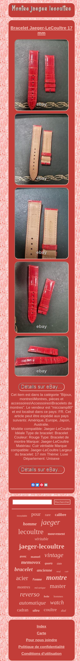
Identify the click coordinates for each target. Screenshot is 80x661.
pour (36, 514)
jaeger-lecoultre (41, 546)
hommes (58, 596)
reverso (30, 594)
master (58, 586)
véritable (41, 539)
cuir (67, 571)
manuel (35, 556)
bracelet (24, 569)
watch (57, 602)
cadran (22, 610)
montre (56, 577)
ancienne (44, 570)
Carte (41, 633)
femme (37, 580)
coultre (50, 609)
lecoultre (31, 532)
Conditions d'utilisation (41, 654)
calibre (60, 515)
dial (63, 610)
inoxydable (22, 516)
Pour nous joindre (41, 640)
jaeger (50, 522)
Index (41, 626)
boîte (46, 596)
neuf (59, 571)
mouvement (56, 534)
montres (23, 587)
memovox (31, 562)
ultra (36, 610)
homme (30, 523)
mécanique (39, 587)
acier (22, 578)
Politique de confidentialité (41, 647)
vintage (54, 554)
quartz (49, 563)
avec (23, 556)
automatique (32, 603)
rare (48, 515)
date (59, 563)
